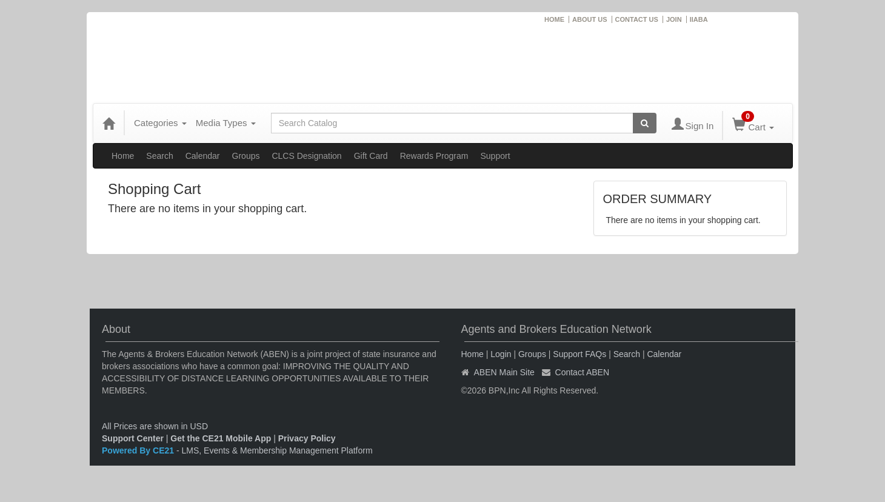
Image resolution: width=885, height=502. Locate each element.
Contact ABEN (582, 372)
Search (159, 156)
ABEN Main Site (504, 372)
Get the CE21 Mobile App (220, 438)
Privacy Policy (307, 438)
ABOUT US (589, 19)
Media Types (226, 123)
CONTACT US (636, 19)
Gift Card (371, 156)
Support (495, 156)
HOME (554, 19)
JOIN (674, 19)
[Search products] (644, 123)
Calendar (202, 156)
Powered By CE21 (139, 450)
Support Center (133, 438)
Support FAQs (579, 354)
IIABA (699, 19)
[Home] (108, 123)
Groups (246, 156)
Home (123, 156)
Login (500, 354)
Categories (160, 123)
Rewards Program (434, 156)
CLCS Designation (306, 156)
